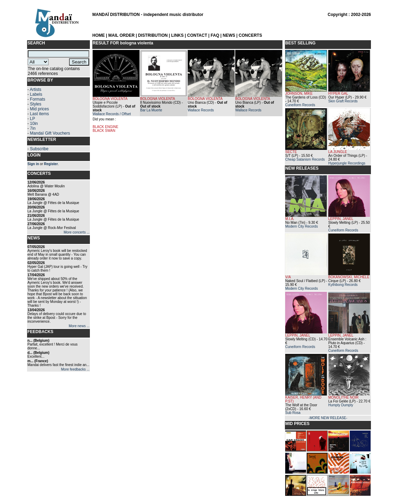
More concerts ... (77, 232)
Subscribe (39, 148)
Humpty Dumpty (340, 405)
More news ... (79, 326)
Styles (35, 104)
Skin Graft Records (342, 101)
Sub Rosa (292, 413)
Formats (37, 99)
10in (34, 123)
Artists (35, 89)
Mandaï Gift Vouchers (50, 133)
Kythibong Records (343, 285)
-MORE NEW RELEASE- (327, 418)
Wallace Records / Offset (112, 114)
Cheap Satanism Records (305, 159)
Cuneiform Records (300, 105)
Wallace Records (201, 110)
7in (32, 128)
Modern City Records (301, 226)
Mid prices (39, 109)
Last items (39, 113)
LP (32, 118)
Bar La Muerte (151, 110)
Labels (36, 94)
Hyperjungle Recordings (346, 163)
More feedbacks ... (75, 369)
